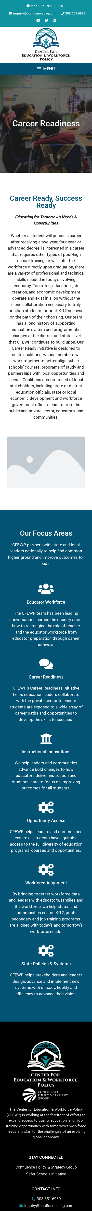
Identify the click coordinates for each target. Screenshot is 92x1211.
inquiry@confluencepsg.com (32, 13)
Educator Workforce (46, 602)
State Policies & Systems (46, 963)
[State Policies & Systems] (46, 951)
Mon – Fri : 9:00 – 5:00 (44, 6)
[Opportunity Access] (46, 807)
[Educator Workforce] (46, 589)
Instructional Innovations (46, 751)
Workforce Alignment (46, 882)
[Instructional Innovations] (46, 738)
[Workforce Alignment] (46, 870)
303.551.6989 (73, 13)
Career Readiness (46, 676)
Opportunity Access (46, 820)
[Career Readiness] (46, 664)
